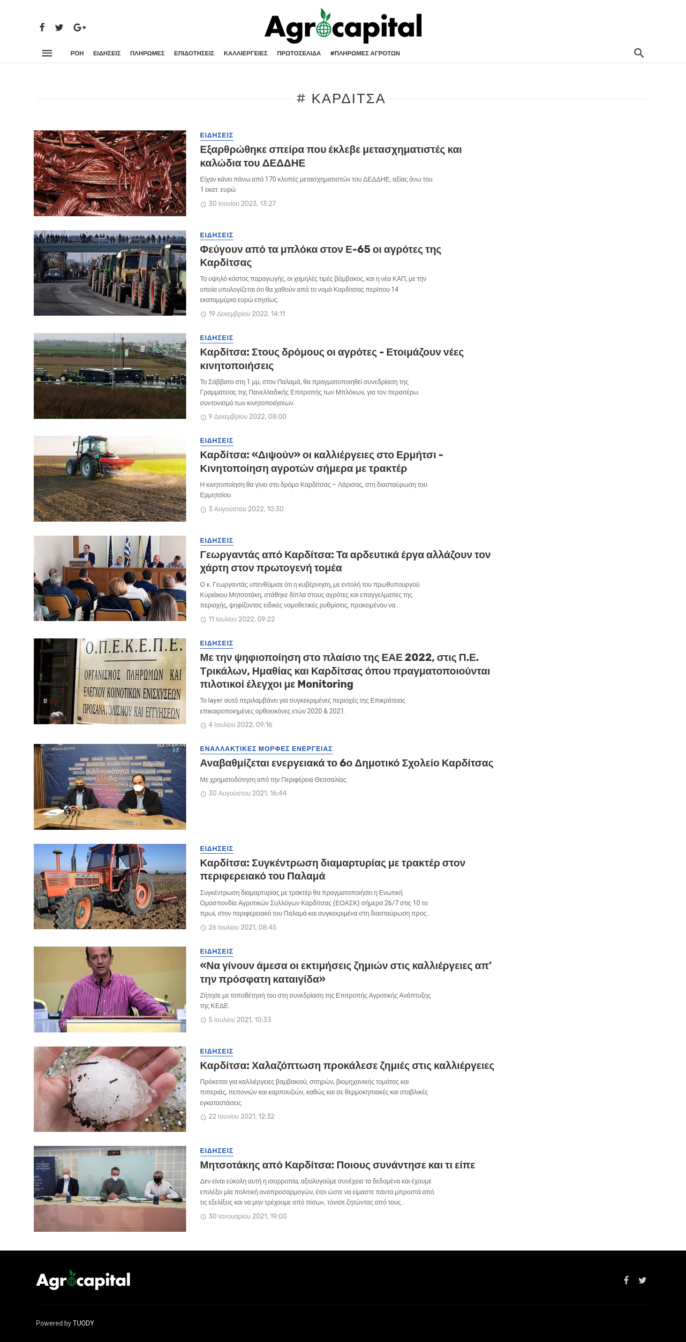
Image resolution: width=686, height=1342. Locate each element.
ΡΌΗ (77, 53)
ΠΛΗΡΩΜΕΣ (147, 53)
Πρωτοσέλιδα (299, 53)
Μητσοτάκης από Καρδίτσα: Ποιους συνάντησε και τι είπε (337, 1165)
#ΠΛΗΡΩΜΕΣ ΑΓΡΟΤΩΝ (365, 53)
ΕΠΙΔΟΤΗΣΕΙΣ (194, 53)
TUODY (83, 1323)
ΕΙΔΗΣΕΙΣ (107, 53)
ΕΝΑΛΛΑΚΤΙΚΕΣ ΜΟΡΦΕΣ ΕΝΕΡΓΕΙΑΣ (266, 749)
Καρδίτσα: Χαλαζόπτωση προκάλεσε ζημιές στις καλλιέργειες (347, 1065)
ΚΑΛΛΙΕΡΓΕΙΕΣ (246, 53)
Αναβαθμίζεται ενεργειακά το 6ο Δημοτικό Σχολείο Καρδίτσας (347, 763)
